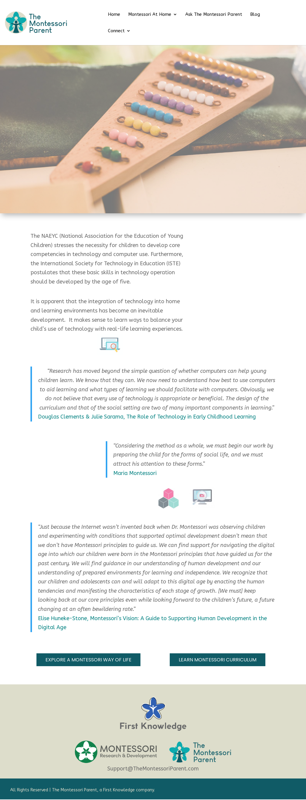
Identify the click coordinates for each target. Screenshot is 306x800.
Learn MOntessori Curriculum (217, 659)
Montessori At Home (149, 14)
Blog (255, 14)
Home (114, 14)
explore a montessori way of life (88, 659)
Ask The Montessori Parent (213, 14)
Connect (116, 31)
